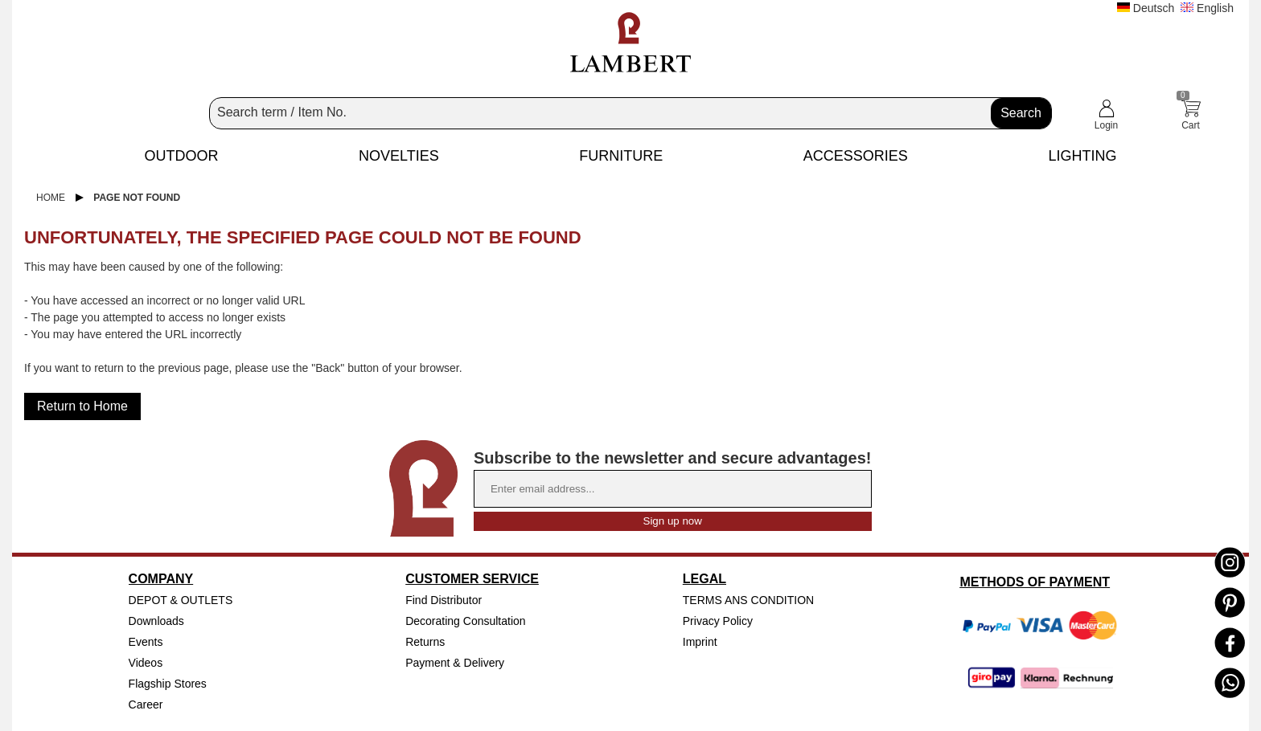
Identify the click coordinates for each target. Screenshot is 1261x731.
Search (1020, 113)
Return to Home (82, 406)
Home (50, 197)
